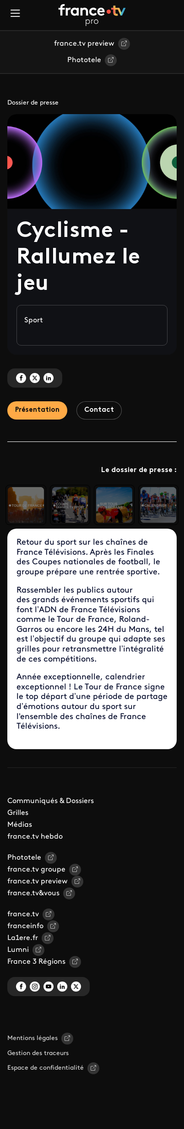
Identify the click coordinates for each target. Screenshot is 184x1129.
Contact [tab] (99, 410)
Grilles (17, 813)
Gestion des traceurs (38, 1053)
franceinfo (25, 926)
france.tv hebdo (35, 836)
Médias (19, 825)
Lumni (18, 950)
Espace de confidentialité (45, 1068)
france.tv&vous (33, 893)
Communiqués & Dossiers (50, 801)
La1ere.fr (22, 938)
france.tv (23, 914)
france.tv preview (84, 43)
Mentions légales (32, 1038)
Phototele (84, 60)
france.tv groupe (36, 869)
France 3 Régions (36, 962)
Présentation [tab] (37, 410)
